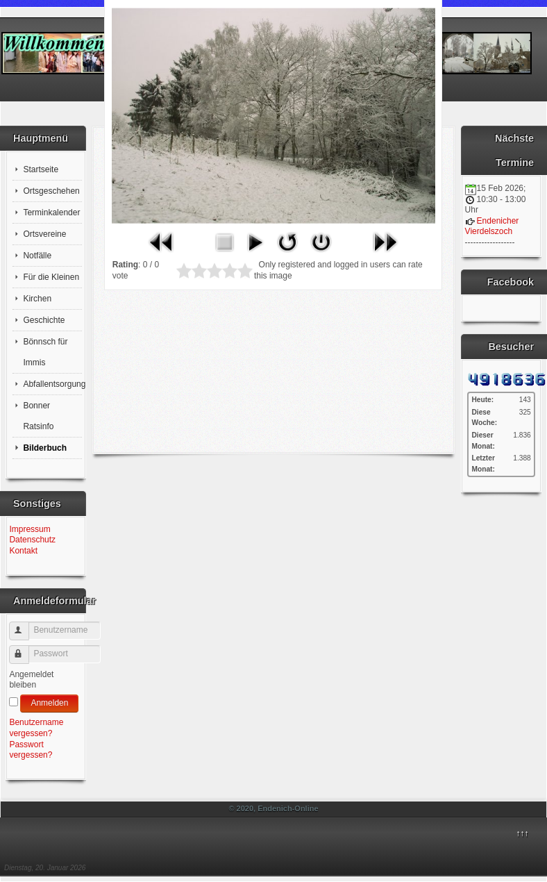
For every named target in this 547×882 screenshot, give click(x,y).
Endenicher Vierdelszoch (492, 226)
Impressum (29, 529)
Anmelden (49, 703)
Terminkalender (51, 212)
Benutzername (25, 625)
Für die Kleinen (51, 277)
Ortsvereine (44, 234)
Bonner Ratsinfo (38, 416)
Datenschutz (32, 539)
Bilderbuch (45, 448)
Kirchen (37, 298)
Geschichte (44, 320)
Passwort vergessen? (30, 750)
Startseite (40, 169)
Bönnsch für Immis (45, 352)
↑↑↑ (522, 833)
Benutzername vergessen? (36, 727)
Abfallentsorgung (52, 384)
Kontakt (23, 551)
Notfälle (37, 255)
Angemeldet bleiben (31, 679)
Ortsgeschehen (51, 191)
